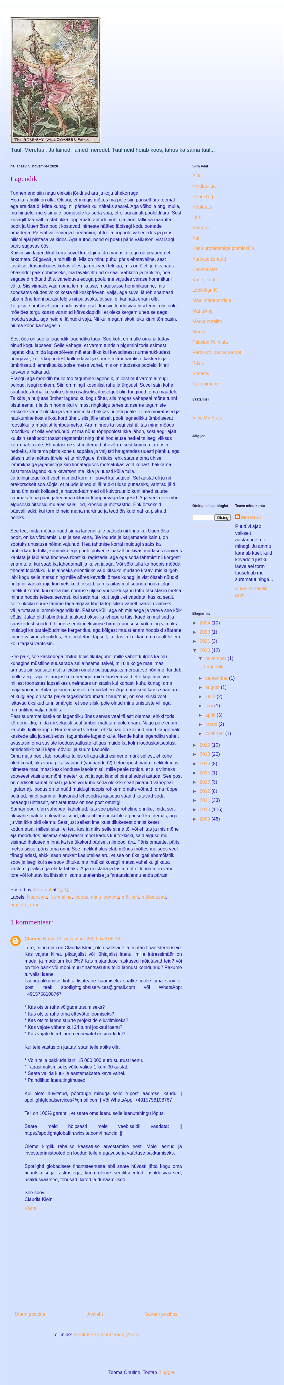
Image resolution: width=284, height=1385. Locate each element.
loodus (81, 897)
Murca (198, 331)
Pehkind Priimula (210, 342)
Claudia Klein (39, 938)
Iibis (196, 217)
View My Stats (207, 417)
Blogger (166, 1372)
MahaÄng (202, 311)
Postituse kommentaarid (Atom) (107, 1334)
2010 (206, 809)
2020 (206, 650)
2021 (206, 641)
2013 (206, 781)
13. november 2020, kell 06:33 (88, 938)
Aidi (196, 175)
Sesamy (200, 373)
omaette (19, 904)
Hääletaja (202, 206)
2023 (206, 632)
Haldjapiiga (204, 185)
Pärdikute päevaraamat (216, 352)
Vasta (30, 1208)
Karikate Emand (209, 258)
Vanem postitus (161, 1314)
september (217, 678)
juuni (211, 696)
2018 (206, 754)
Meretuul (251, 517)
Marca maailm (207, 321)
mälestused (154, 897)
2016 (206, 763)
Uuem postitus (30, 1314)
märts (211, 724)
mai (209, 705)
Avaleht (95, 1314)
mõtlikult (130, 897)
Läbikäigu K (204, 290)
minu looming (105, 897)
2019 (206, 745)
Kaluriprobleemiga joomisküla (223, 248)
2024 (206, 622)
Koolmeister (204, 269)
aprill (211, 715)
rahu (35, 904)
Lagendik (213, 666)
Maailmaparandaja (211, 300)
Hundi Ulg (202, 196)
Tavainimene (205, 383)
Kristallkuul (203, 279)
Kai (195, 237)
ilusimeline (61, 897)
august (213, 687)
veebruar (215, 733)
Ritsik (198, 363)
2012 (206, 791)
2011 (206, 800)
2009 (206, 818)
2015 (206, 772)
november (216, 658)
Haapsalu (37, 897)
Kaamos (201, 227)
